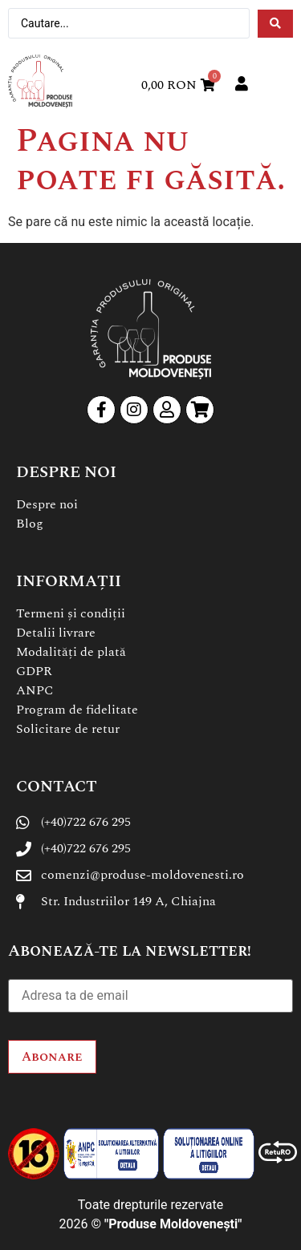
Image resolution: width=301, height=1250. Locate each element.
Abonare (52, 1056)
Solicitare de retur (68, 728)
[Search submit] (275, 24)
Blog (29, 523)
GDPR (34, 671)
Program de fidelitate (77, 709)
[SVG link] (40, 81)
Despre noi (47, 504)
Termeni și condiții (70, 613)
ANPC (35, 690)
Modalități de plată (71, 651)
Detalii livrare (56, 632)
